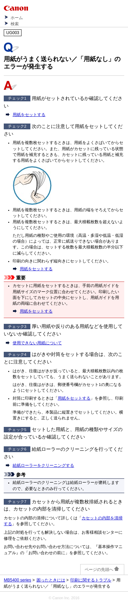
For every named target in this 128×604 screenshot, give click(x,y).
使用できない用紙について (37, 343)
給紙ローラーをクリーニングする (43, 465)
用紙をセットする (29, 115)
